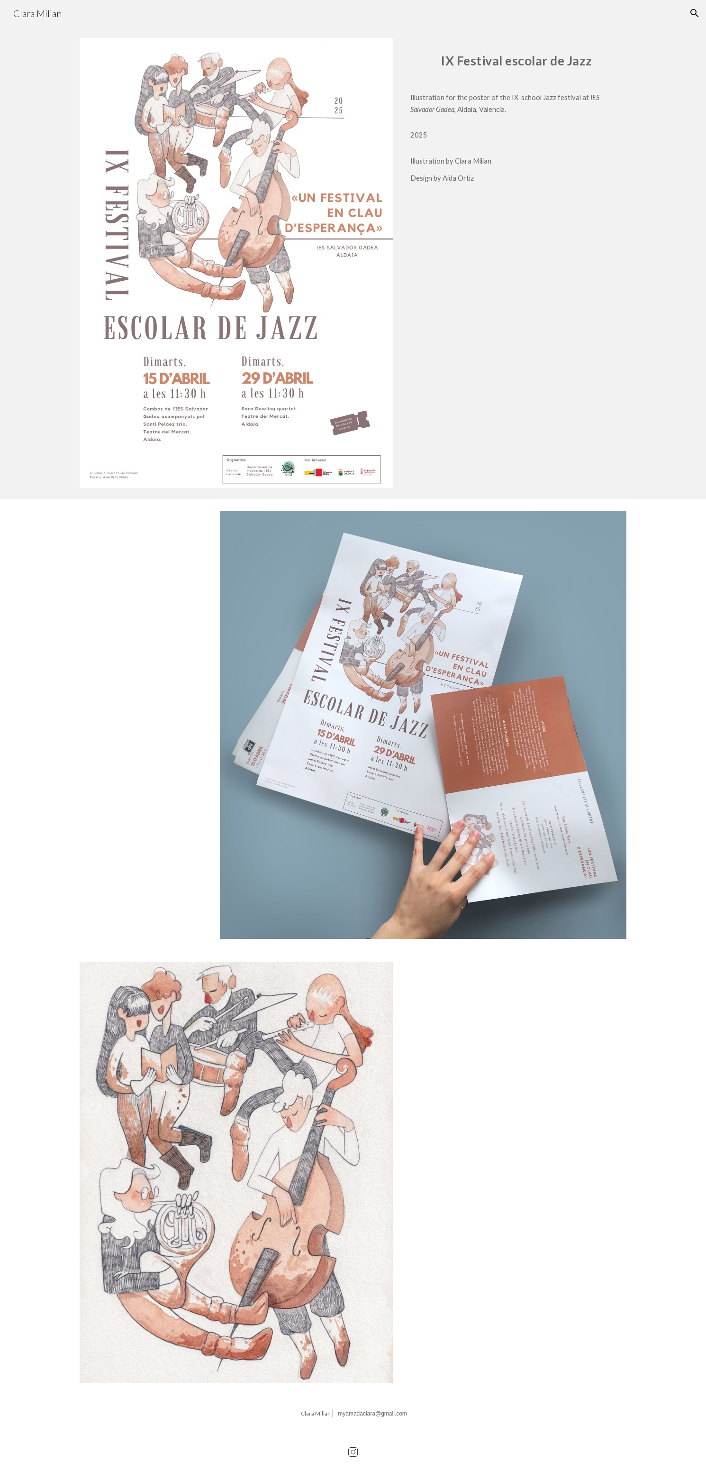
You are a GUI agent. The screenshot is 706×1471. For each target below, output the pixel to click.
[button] (694, 13)
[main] (516, 61)
